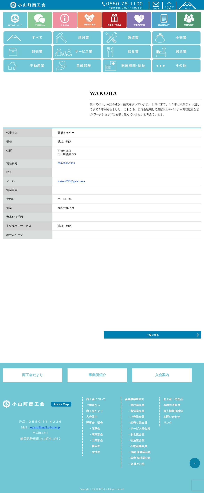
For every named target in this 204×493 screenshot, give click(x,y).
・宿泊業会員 (134, 440)
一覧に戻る (153, 334)
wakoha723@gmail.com (71, 181)
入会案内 (162, 375)
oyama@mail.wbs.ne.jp (45, 427)
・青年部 (93, 446)
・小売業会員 (134, 416)
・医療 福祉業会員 (138, 457)
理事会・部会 (94, 422)
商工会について (96, 399)
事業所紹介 (97, 375)
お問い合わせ (171, 416)
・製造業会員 (134, 410)
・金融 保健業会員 (138, 452)
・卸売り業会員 (136, 422)
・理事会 (93, 428)
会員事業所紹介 (134, 399)
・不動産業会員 (136, 446)
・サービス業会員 (137, 428)
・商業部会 (94, 434)
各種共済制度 (171, 405)
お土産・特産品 (173, 399)
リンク (167, 422)
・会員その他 (134, 463)
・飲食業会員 (134, 434)
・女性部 (93, 452)
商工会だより (32, 375)
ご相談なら (93, 405)
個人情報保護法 (173, 410)
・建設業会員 (134, 405)
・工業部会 (94, 440)
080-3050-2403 (66, 163)
